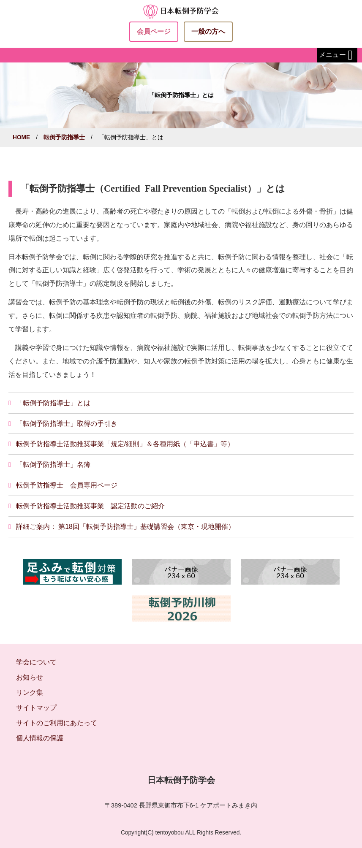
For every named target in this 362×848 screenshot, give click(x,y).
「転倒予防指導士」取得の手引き (66, 423)
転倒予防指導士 (64, 137)
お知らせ (29, 677)
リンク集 (29, 692)
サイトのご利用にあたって (56, 722)
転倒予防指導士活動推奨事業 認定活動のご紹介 (90, 505)
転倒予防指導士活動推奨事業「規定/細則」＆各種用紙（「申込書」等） (125, 443)
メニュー (337, 55)
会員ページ (154, 31)
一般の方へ (208, 31)
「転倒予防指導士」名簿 (53, 464)
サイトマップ (36, 707)
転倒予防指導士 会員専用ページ (66, 485)
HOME (21, 137)
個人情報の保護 (39, 738)
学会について (36, 662)
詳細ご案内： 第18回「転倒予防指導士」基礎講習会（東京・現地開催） (125, 526)
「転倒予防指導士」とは (53, 402)
